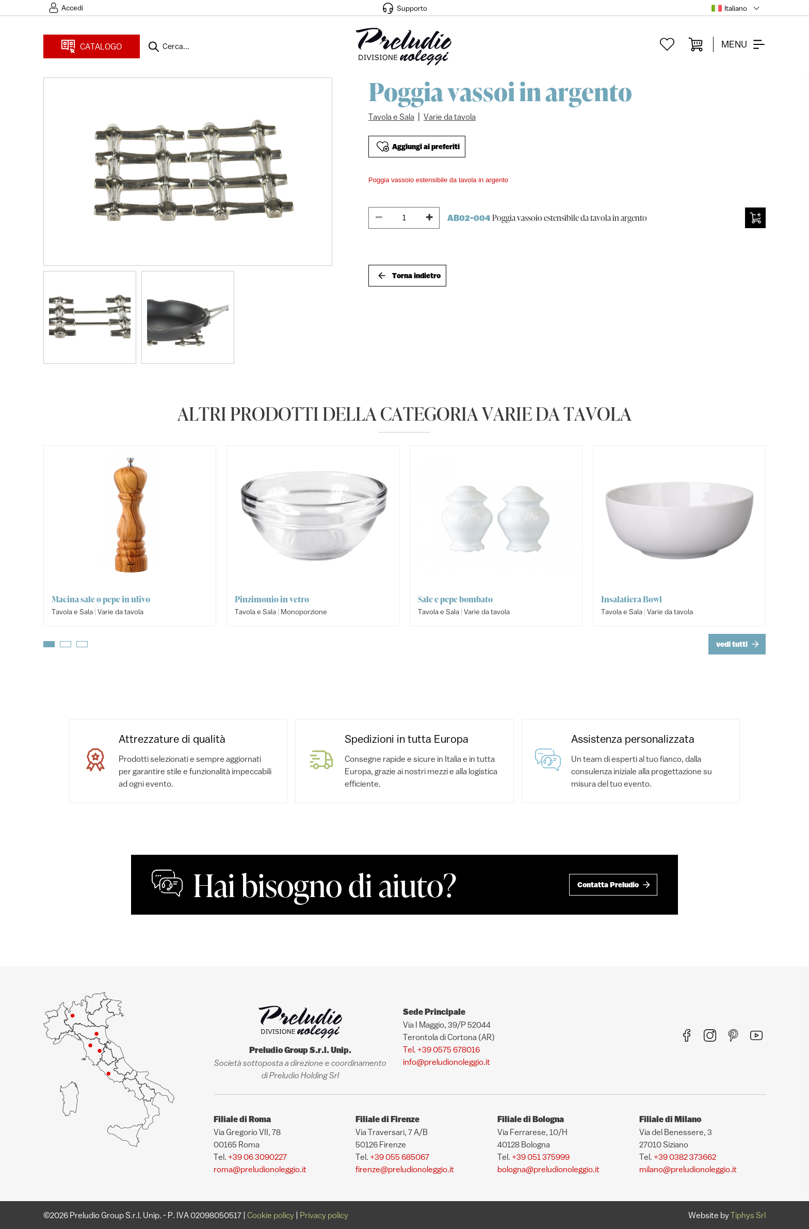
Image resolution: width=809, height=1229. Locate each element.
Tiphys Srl (748, 1215)
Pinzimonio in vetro (272, 599)
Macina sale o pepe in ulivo (101, 599)
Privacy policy (324, 1215)
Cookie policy (270, 1215)
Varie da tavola (450, 116)
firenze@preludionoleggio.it (404, 1169)
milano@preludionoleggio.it (688, 1169)
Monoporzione (304, 612)
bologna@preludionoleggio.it (548, 1169)
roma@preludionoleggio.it (260, 1169)
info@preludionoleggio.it (446, 1061)
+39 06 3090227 (257, 1156)
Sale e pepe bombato (455, 599)
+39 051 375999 (541, 1156)
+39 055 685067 (399, 1156)
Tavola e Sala (391, 116)
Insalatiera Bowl (631, 599)
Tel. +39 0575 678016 (441, 1049)
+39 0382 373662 (685, 1156)
